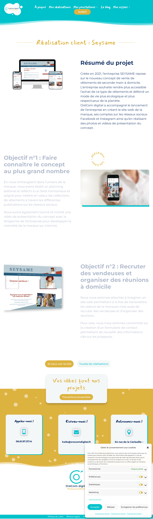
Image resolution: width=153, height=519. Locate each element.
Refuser (111, 507)
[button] (147, 447)
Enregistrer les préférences (134, 507)
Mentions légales (73, 516)
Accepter (94, 507)
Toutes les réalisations (93, 363)
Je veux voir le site (59, 363)
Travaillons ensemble (76, 397)
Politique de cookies (102, 514)
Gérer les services (95, 499)
